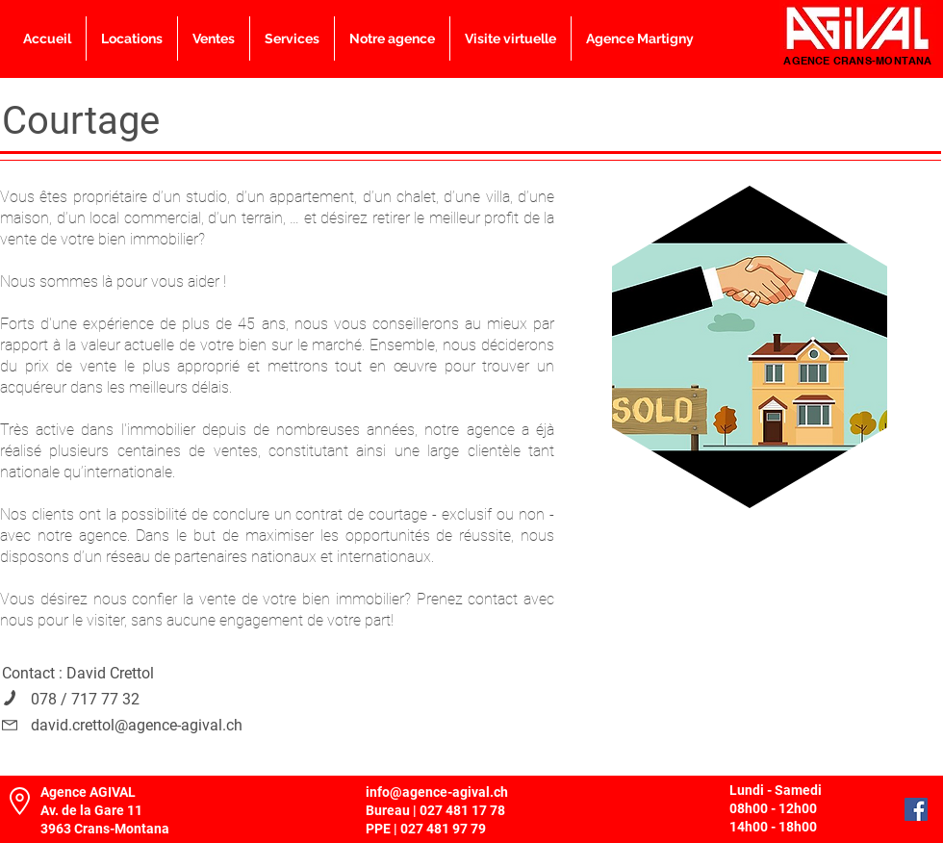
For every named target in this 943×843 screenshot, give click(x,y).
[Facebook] (916, 809)
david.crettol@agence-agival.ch (136, 725)
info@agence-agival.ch (437, 792)
